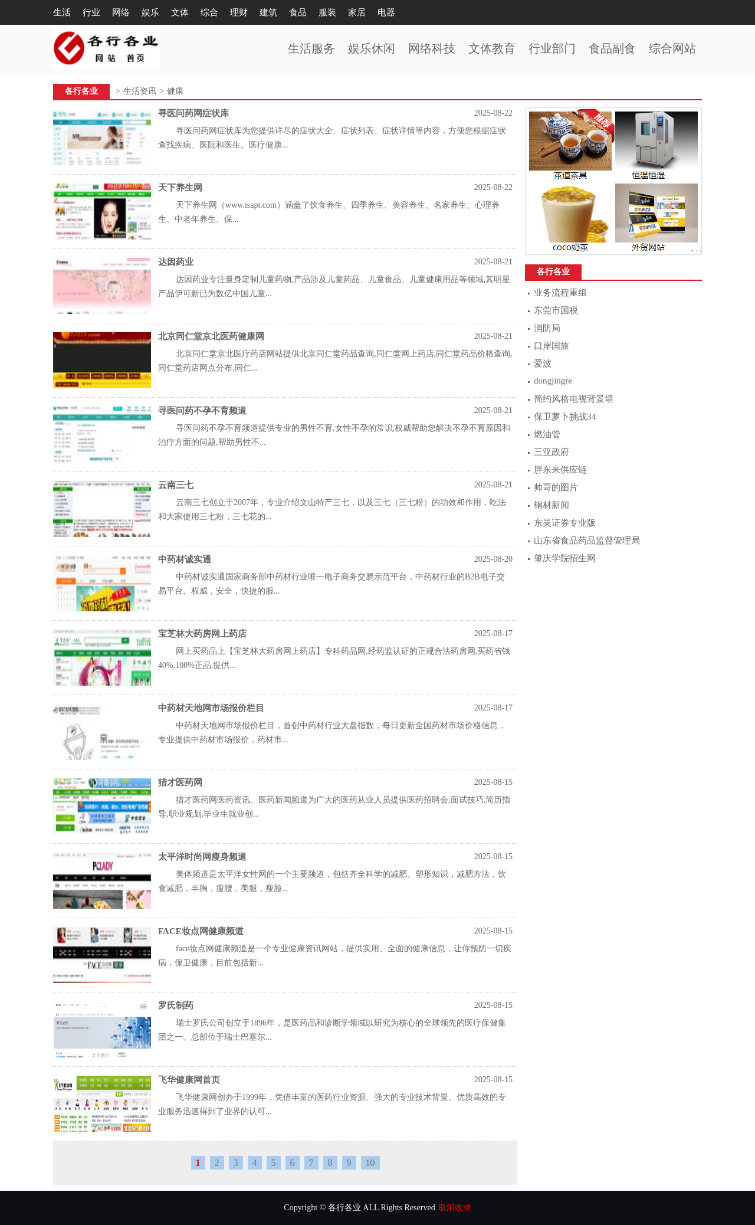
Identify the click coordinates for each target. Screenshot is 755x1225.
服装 (327, 12)
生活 (62, 12)
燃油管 (547, 434)
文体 (180, 12)
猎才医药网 (180, 782)
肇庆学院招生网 (565, 558)
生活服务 (311, 48)
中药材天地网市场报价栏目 (211, 708)
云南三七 (175, 485)
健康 (175, 91)
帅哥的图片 (556, 487)
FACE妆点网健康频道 (201, 931)
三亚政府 (551, 452)
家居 (357, 12)
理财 (239, 12)
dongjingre (553, 380)
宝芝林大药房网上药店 (202, 633)
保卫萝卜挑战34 (565, 416)
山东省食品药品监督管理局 (587, 540)
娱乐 (150, 12)
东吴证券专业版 (565, 523)
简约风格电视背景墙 (573, 399)
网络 (121, 12)
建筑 (268, 12)
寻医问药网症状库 (193, 113)
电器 (386, 12)
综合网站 (672, 48)
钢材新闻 (551, 505)
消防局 (547, 328)
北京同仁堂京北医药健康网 (211, 336)
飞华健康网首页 (189, 1080)
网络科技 (431, 48)
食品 (298, 12)
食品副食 (612, 48)
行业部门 (552, 48)
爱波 (543, 363)
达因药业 (175, 262)
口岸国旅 (551, 346)
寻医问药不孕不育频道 (202, 410)
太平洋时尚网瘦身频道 (202, 857)
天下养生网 (180, 187)
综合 (209, 12)
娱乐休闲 (371, 48)
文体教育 (492, 48)
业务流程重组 (560, 292)
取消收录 (454, 1207)
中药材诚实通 (184, 559)
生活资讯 (139, 91)
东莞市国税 (556, 310)
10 (370, 1163)
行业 (91, 12)
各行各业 (81, 91)
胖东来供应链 (560, 469)
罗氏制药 (175, 1005)
